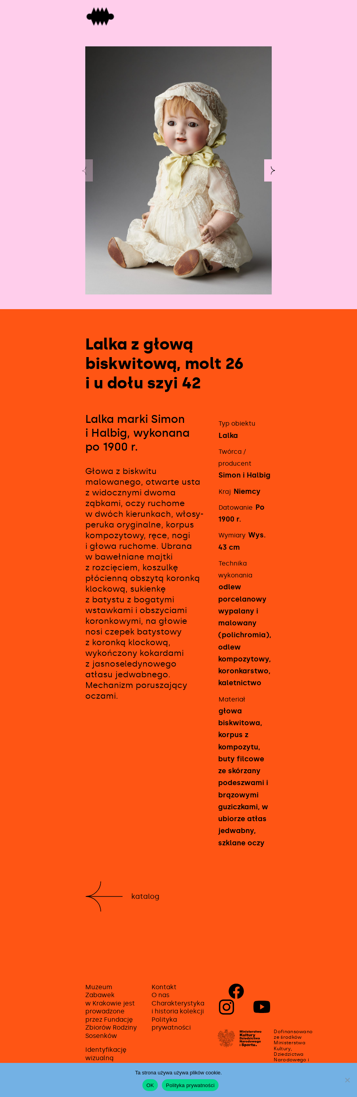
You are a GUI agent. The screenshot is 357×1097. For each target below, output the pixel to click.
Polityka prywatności (171, 1024)
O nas (160, 995)
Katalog (145, 896)
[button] (273, 170)
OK (150, 1085)
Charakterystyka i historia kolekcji (178, 1007)
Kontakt (164, 987)
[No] (347, 1080)
